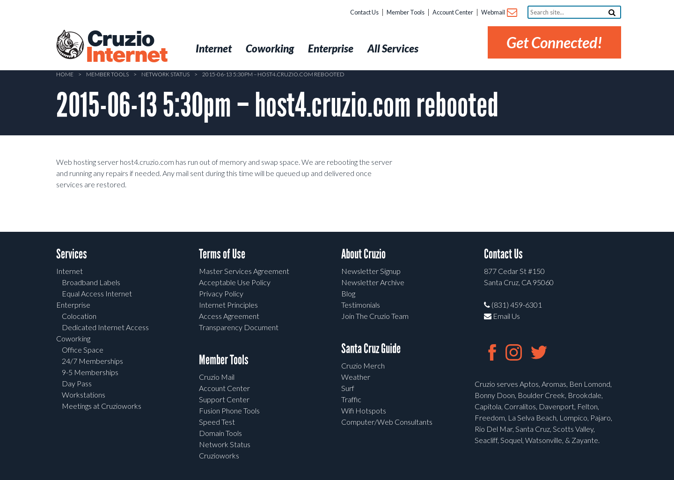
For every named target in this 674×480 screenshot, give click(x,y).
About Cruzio (363, 254)
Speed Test (217, 421)
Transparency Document (238, 327)
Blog (348, 293)
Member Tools (406, 12)
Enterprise (73, 304)
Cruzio (126, 47)
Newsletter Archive (372, 282)
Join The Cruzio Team (375, 315)
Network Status (165, 74)
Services (71, 254)
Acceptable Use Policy (235, 282)
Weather (355, 376)
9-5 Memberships (90, 372)
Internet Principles (228, 304)
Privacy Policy (221, 293)
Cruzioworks (219, 455)
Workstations (83, 394)
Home (64, 74)
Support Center (224, 399)
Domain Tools (220, 432)
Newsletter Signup (371, 270)
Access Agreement (229, 315)
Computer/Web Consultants (386, 421)
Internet (69, 270)
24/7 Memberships (92, 360)
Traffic (351, 399)
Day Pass (77, 383)
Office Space (82, 349)
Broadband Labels (91, 282)
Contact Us (364, 12)
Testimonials (360, 304)
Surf (347, 388)
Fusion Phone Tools (229, 410)
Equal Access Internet (97, 293)
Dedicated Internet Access (105, 327)
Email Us (502, 315)
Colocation (79, 315)
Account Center (452, 12)
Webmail (498, 12)
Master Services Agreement (244, 270)
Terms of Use (222, 254)
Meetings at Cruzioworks (101, 405)
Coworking (73, 338)
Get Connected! (554, 42)
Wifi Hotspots (363, 410)
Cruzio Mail (216, 376)
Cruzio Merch (363, 365)
